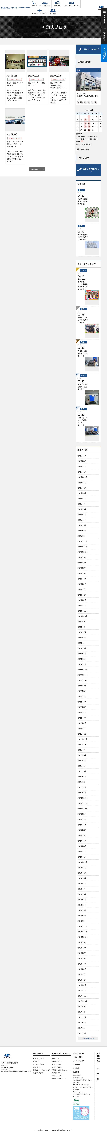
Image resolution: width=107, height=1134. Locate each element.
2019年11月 (83, 867)
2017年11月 (83, 995)
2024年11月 (83, 546)
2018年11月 (83, 931)
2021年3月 (82, 782)
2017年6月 (82, 1022)
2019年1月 (82, 921)
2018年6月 (82, 958)
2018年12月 (83, 926)
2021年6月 (82, 766)
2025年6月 (82, 509)
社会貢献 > (76, 1068)
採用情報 (53, 11)
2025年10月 (83, 487)
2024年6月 (82, 573)
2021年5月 (82, 771)
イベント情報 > (78, 1057)
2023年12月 (83, 605)
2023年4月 (82, 648)
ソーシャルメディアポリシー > (81, 1094)
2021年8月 (82, 755)
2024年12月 (83, 541)
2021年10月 (83, 744)
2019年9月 (82, 878)
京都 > (98, 1075)
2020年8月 (82, 819)
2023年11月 (83, 610)
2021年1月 (82, 792)
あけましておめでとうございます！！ (83, 320)
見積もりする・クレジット (41, 1070)
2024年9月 (82, 557)
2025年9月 (82, 493)
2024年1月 (82, 600)
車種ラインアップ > (38, 1058)
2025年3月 (82, 525)
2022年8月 (82, 691)
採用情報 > (76, 1072)
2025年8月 (82, 498)
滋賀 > (98, 1080)
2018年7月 (82, 953)
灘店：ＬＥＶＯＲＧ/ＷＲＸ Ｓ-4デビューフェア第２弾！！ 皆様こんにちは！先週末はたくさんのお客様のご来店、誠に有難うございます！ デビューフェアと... (14, 151)
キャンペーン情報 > (38, 1064)
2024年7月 (82, 568)
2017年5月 (82, 1028)
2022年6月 (82, 701)
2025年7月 (82, 503)
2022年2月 (82, 723)
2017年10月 (83, 1001)
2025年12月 (83, 477)
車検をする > (55, 1058)
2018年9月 (82, 942)
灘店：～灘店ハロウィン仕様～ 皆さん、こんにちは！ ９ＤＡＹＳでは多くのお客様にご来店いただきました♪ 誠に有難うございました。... (15, 91)
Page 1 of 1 (35, 169)
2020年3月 (82, 846)
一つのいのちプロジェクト (40, 11)
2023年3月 (82, 653)
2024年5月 (82, 578)
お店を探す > (36, 1067)
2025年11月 (83, 482)
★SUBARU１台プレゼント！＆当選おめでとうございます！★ (83, 284)
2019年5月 (82, 899)
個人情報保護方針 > (78, 1078)
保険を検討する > (56, 1073)
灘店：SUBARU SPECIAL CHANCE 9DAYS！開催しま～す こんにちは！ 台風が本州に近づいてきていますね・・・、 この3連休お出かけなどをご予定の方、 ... (58, 92)
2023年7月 (82, 632)
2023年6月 (82, 637)
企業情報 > (76, 1064)
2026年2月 (82, 466)
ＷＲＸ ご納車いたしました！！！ (83, 353)
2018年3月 (82, 974)
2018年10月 (83, 937)
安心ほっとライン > (56, 1076)
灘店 (78, 70)
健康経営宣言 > (77, 1075)
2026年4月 (82, 455)
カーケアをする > (56, 1064)
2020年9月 (82, 814)
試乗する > (36, 1061)
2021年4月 (82, 776)
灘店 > (81, 190)
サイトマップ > (77, 1097)
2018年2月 (82, 979)
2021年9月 (82, 749)
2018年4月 (82, 969)
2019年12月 (83, 862)
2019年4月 (82, 905)
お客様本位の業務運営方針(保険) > (82, 1080)
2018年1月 (82, 985)
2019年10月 (83, 872)
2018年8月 (82, 947)
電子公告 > (76, 1089)
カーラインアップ (45, 4)
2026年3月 (82, 461)
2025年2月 (82, 530)
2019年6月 (82, 894)
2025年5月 (82, 514)
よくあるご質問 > (78, 1061)
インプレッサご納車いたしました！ (83, 386)
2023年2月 (82, 659)
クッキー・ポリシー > (79, 1092)
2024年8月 (82, 562)
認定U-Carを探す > (38, 1073)
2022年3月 (82, 717)
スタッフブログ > (56, 1067)
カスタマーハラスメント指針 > (81, 1085)
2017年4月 (82, 1033)
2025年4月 (82, 520)
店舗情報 (34, 4)
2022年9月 (82, 685)
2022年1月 (82, 728)
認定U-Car (57, 4)
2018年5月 (82, 963)
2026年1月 (82, 471)
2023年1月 (82, 664)
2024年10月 (83, 552)
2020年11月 (83, 803)
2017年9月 (82, 1006)
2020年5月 (82, 835)
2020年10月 (83, 808)
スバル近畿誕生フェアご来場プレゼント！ (83, 202)
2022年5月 (82, 707)
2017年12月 (83, 990)
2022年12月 (83, 669)
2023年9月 (82, 621)
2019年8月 (82, 883)
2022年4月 (82, 712)
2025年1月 (82, 536)
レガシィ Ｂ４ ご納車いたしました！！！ (83, 421)
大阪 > (98, 1069)
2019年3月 (82, 910)
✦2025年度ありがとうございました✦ (83, 237)
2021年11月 (83, 739)
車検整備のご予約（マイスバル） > (61, 1070)
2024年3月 (82, 589)
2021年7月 (82, 760)
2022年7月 (82, 696)
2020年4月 (82, 840)
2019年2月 (82, 915)
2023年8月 (82, 626)
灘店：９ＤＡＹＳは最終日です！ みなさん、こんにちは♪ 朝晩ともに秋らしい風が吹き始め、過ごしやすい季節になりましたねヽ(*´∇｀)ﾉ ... (37, 91)
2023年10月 (83, 616)
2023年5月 (82, 643)
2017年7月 (82, 1017)
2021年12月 (83, 733)
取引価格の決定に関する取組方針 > (82, 1087)
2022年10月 (83, 680)
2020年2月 (82, 851)
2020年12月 (83, 798)
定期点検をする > (56, 1061)
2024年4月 (82, 584)
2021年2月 (82, 787)
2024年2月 (82, 594)
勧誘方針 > (76, 1082)
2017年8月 (82, 1011)
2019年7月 (82, 888)
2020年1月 (82, 856)
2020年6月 (82, 830)
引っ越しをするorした (58, 1079)
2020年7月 (82, 824)
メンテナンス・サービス (72, 4)
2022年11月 (83, 675)
